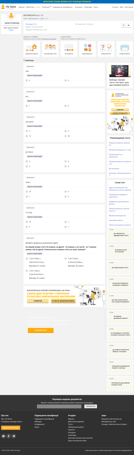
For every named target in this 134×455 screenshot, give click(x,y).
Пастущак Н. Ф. (31, 24)
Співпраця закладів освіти (11, 422)
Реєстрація (129, 7)
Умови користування (106, 450)
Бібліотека (30, 7)
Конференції (39, 424)
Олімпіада (88, 7)
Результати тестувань (49, 39)
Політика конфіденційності (123, 450)
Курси (37, 427)
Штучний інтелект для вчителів (80, 438)
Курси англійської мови (77, 441)
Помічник (46, 7)
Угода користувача (91, 450)
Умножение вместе (116, 220)
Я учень (115, 7)
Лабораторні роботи (76, 427)
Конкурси (79, 7)
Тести (38, 7)
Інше (96, 7)
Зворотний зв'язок (10, 428)
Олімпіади (72, 435)
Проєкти (71, 430)
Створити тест (41, 330)
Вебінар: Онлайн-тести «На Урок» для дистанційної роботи (119, 82)
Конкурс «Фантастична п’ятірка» (114, 424)
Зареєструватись (12, 23)
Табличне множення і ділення (120, 225)
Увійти (11, 30)
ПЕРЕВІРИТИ (90, 406)
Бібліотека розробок (76, 422)
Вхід (121, 7)
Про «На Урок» (6, 419)
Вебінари (38, 422)
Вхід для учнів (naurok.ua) (112, 419)
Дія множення (114, 168)
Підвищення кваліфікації (63, 7)
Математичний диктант (117, 216)
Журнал (22, 7)
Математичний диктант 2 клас (120, 150)
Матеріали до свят (109, 422)
